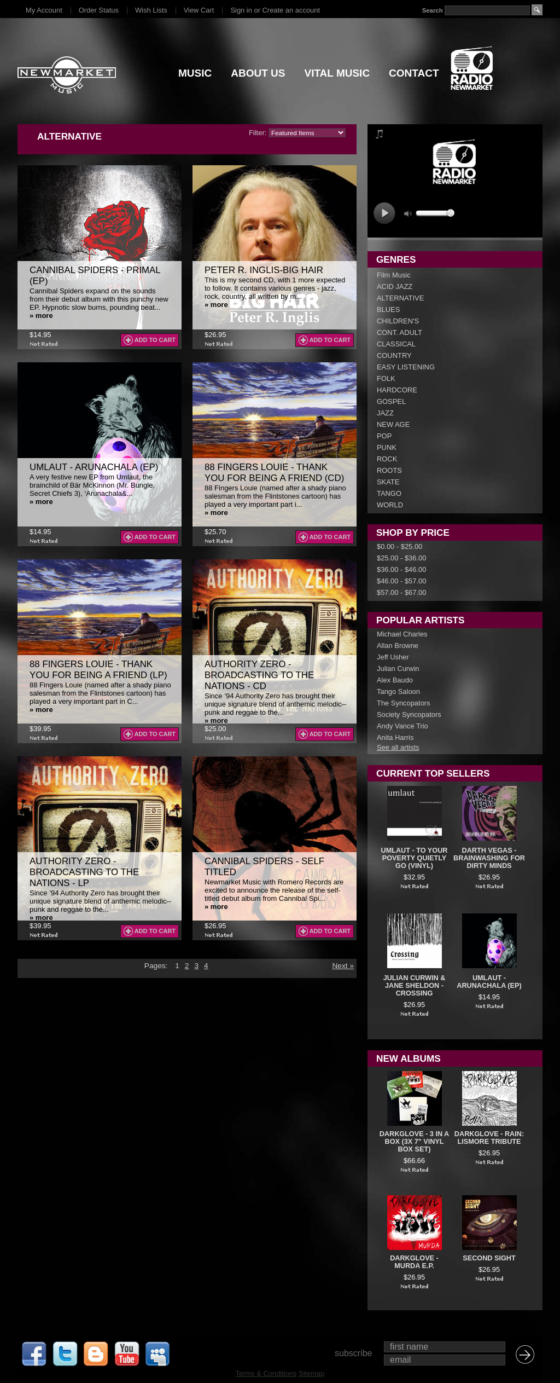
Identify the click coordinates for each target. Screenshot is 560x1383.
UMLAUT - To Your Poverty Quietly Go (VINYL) (414, 858)
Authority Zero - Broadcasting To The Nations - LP (84, 872)
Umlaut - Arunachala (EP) (94, 467)
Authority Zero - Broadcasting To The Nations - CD (259, 675)
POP (384, 436)
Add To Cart (155, 340)
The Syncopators (403, 703)
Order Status (99, 10)
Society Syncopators (409, 714)
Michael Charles (402, 634)
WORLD (390, 505)
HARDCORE (397, 390)
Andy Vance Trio (402, 726)
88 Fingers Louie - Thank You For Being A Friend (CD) (274, 472)
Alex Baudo (395, 680)
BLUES (388, 309)
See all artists (398, 747)
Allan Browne (397, 645)
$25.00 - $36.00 (401, 558)
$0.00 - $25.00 (399, 546)
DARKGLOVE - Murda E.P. (414, 1262)
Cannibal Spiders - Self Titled (264, 866)
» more (41, 315)
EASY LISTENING (406, 367)
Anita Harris (395, 737)
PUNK (386, 447)
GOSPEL (391, 401)
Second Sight (489, 1258)
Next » (343, 966)
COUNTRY (394, 355)
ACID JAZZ (394, 286)
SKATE (388, 482)
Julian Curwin (398, 668)
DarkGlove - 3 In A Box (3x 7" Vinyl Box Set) (415, 1141)
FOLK (386, 378)
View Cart (199, 10)
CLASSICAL (396, 344)
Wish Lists (151, 10)
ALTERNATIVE (400, 298)
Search (432, 10)
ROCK (387, 459)
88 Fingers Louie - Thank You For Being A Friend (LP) (98, 669)
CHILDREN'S (398, 321)
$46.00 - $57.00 (401, 581)
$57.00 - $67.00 (401, 592)
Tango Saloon (398, 691)
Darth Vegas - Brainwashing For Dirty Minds (489, 858)
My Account (44, 10)
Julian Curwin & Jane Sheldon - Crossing (414, 985)
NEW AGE (393, 424)
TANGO (389, 493)
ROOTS (389, 470)
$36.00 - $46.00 (401, 569)
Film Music (394, 275)
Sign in (241, 10)
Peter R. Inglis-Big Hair (264, 270)
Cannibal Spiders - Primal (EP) (95, 275)
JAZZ (385, 413)
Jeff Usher (393, 657)
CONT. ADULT (399, 332)
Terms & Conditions (266, 1373)
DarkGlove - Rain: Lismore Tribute (489, 1137)
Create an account (291, 10)
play (384, 213)
